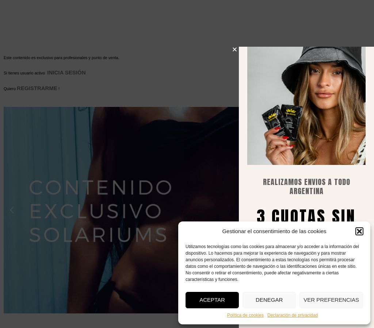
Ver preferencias (331, 300)
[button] (359, 231)
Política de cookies (245, 315)
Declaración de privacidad (292, 315)
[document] (187, 164)
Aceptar (212, 300)
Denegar (269, 300)
